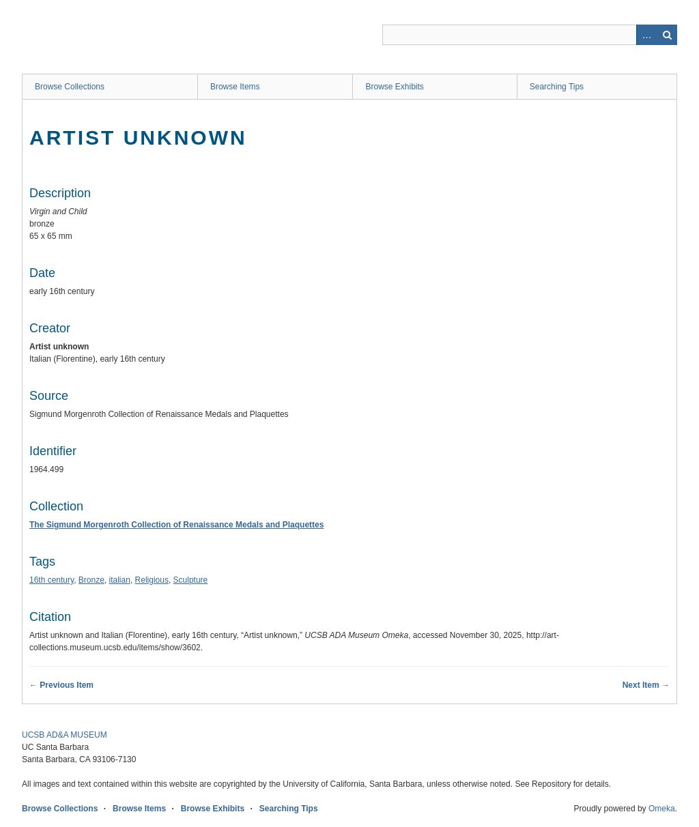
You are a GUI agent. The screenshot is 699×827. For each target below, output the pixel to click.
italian (119, 580)
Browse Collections (69, 86)
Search (667, 35)
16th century (51, 580)
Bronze (91, 580)
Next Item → (646, 685)
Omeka (661, 808)
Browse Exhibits (394, 86)
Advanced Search (646, 35)
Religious (152, 580)
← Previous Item (61, 685)
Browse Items (235, 86)
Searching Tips (557, 86)
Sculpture (190, 580)
